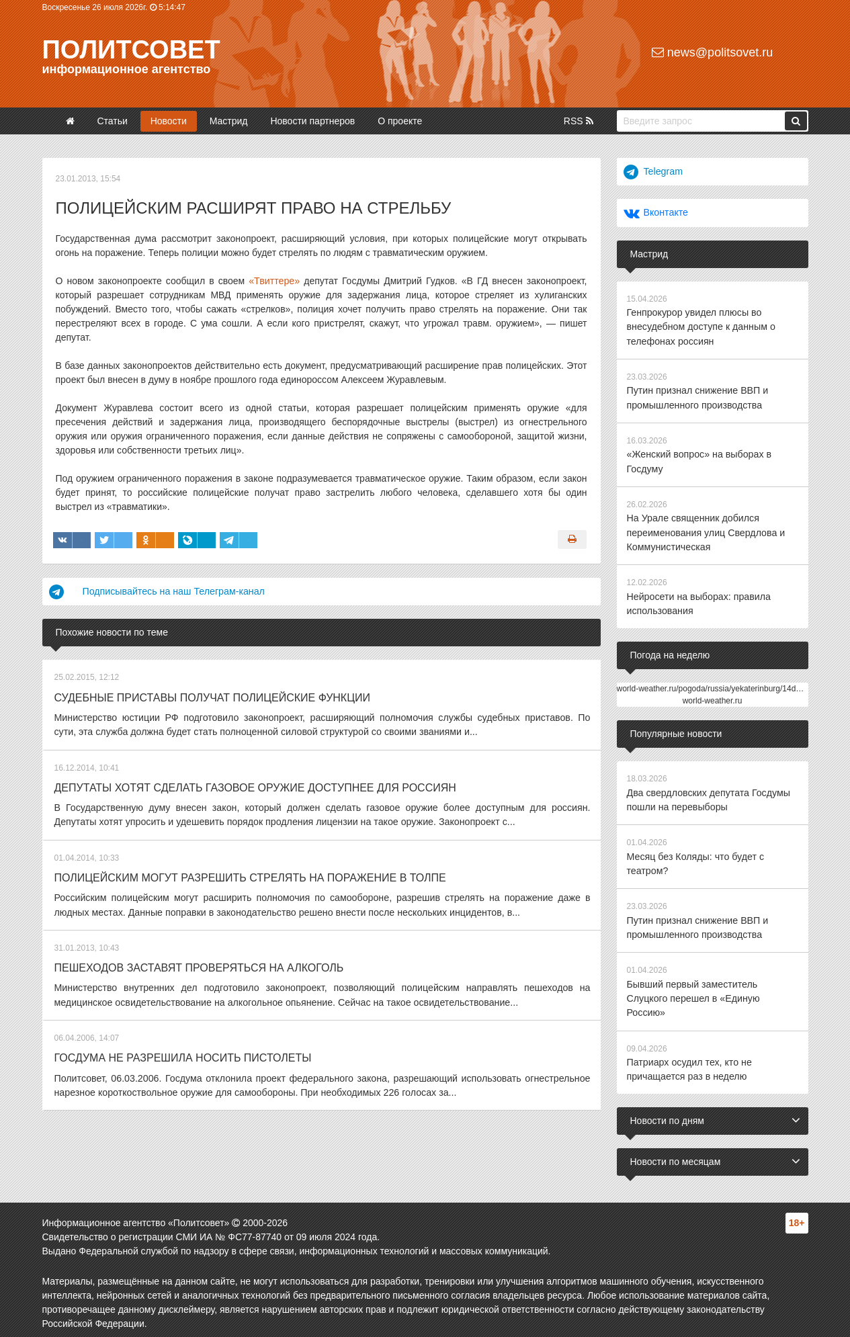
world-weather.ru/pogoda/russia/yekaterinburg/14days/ (714, 684)
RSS (578, 121)
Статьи (112, 121)
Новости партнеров (312, 121)
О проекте (400, 121)
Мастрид (229, 121)
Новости (169, 121)
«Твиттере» (274, 280)
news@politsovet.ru (712, 52)
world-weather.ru (712, 696)
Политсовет (131, 50)
